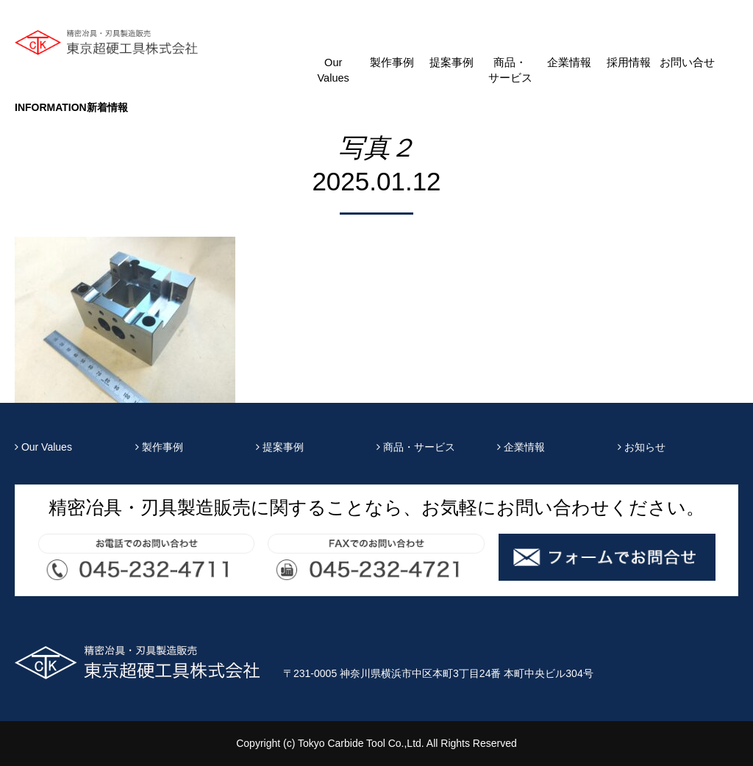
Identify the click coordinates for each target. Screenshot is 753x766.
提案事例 (451, 62)
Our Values (333, 70)
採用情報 (629, 62)
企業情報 (569, 62)
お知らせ (641, 447)
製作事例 (392, 62)
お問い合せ (687, 62)
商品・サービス (510, 70)
